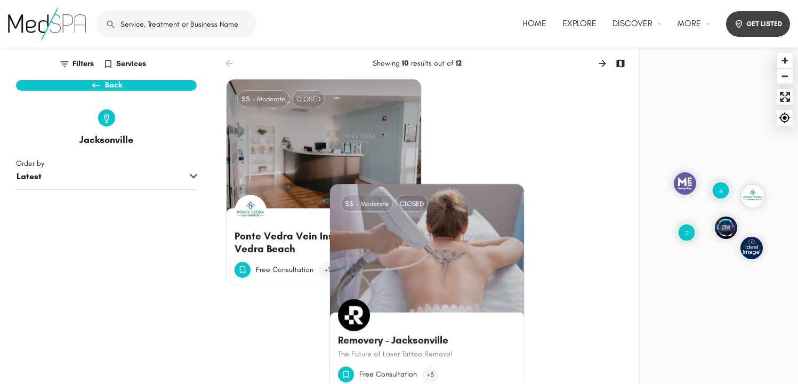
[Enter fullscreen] (785, 97)
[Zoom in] (785, 60)
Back (107, 90)
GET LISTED (758, 24)
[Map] (719, 215)
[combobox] (106, 196)
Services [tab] (131, 63)
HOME (534, 23)
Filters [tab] (83, 63)
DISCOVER (632, 23)
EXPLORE (579, 23)
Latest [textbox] (29, 195)
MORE (689, 23)
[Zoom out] (785, 76)
